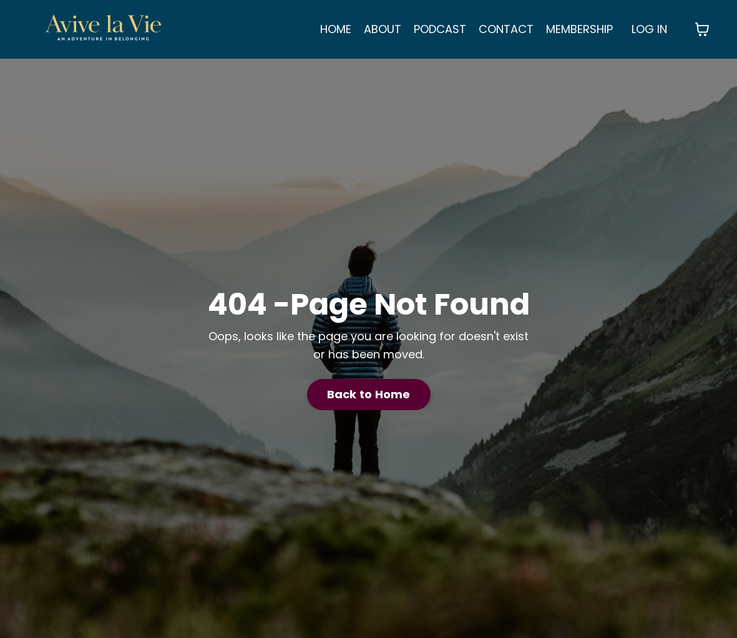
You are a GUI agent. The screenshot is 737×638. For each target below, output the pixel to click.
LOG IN (649, 29)
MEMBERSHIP (579, 29)
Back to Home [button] (369, 394)
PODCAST (440, 29)
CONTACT (506, 29)
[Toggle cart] (702, 29)
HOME (335, 29)
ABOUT (382, 29)
